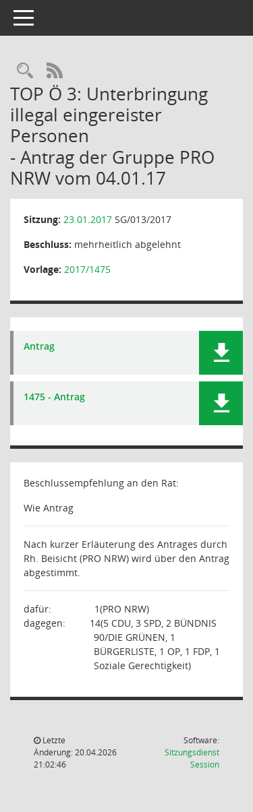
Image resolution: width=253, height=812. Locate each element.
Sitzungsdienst (192, 758)
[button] (221, 353)
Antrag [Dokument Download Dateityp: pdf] (39, 346)
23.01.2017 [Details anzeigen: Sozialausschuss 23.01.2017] (87, 219)
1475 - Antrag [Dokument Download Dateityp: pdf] (54, 397)
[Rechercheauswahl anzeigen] (25, 71)
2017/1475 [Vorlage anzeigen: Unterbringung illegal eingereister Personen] (87, 269)
